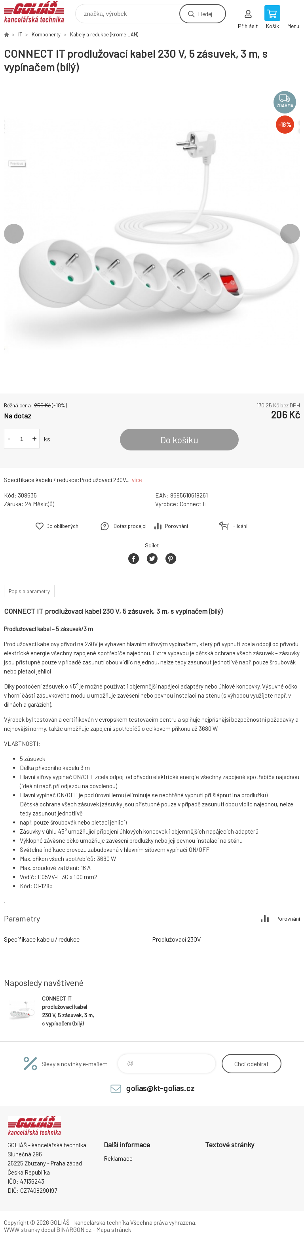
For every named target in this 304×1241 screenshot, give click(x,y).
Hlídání (239, 526)
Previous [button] (14, 234)
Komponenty (46, 34)
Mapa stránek (113, 1229)
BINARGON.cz (73, 1229)
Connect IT (194, 503)
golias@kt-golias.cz (160, 1088)
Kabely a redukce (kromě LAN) (104, 34)
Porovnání (176, 526)
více (137, 479)
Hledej (205, 13)
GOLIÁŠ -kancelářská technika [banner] (39, 11)
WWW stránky (22, 1229)
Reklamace (118, 1158)
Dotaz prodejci (130, 526)
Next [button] (290, 234)
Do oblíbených (62, 526)
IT (20, 34)
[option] (152, 234)
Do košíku (179, 439)
